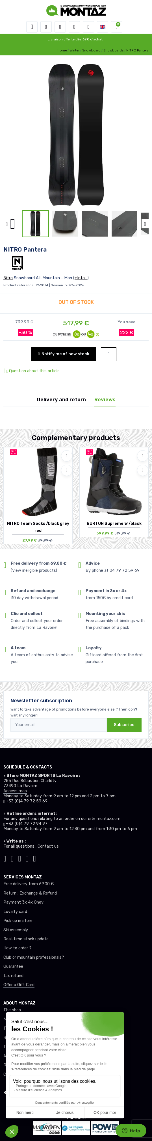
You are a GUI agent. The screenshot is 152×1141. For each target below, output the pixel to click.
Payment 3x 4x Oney (23, 902)
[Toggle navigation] (32, 27)
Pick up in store (17, 920)
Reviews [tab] (105, 400)
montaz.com (108, 818)
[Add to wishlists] (66, 456)
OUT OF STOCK (76, 302)
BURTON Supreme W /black (114, 523)
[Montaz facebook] (19, 858)
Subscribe (124, 724)
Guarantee (13, 966)
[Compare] (66, 470)
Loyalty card (15, 911)
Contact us (48, 846)
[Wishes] (74, 27)
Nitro (8, 278)
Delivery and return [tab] (61, 400)
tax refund (13, 975)
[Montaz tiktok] (4, 858)
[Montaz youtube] (27, 858)
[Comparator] (88, 27)
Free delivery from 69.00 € (28, 884)
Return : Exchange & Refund (30, 893)
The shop (12, 1010)
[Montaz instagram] (12, 858)
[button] (46, 27)
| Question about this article (31, 371)
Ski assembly (15, 930)
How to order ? (17, 948)
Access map (15, 791)
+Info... (81, 278)
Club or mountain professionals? (33, 957)
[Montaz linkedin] (34, 858)
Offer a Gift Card (18, 984)
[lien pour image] (76, 134)
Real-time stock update (26, 939)
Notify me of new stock (63, 354)
